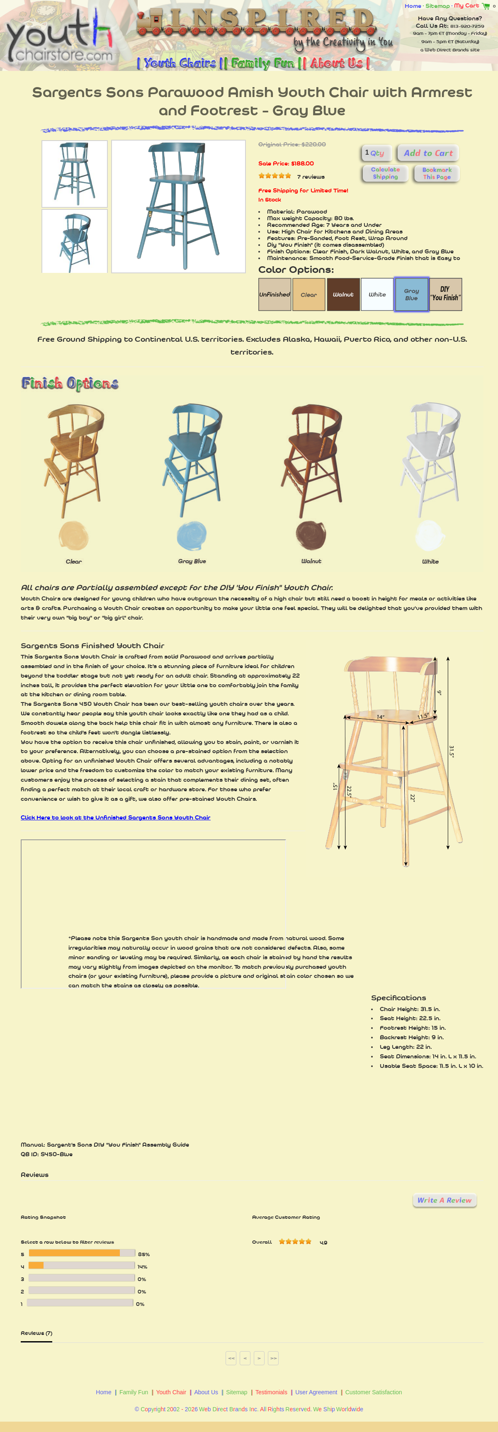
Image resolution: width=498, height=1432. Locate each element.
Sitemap (437, 5)
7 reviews (311, 176)
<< (231, 1358)
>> (273, 1358)
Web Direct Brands (447, 49)
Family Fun (133, 1392)
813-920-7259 (467, 26)
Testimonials (271, 1392)
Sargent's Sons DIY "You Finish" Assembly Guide (118, 1144)
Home (413, 5)
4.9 (323, 1243)
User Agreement (316, 1392)
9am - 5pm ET (437, 41)
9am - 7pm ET (429, 33)
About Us (206, 1392)
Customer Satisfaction (373, 1392)
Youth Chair (171, 1392)
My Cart (473, 5)
